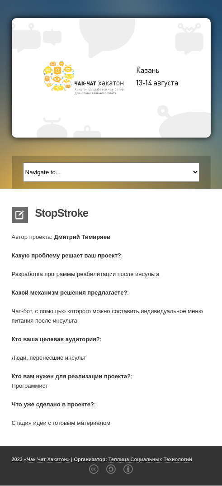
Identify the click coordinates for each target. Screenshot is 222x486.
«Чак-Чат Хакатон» (47, 459)
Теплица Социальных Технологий (150, 459)
